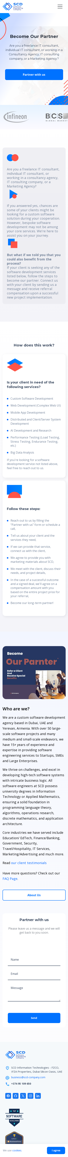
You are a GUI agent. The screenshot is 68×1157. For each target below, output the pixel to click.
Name (15, 960)
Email (14, 974)
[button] (60, 7)
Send (34, 1018)
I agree (56, 1150)
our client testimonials (29, 863)
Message (17, 988)
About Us (34, 895)
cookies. (17, 1150)
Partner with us (34, 75)
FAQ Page (10, 878)
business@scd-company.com (28, 1077)
